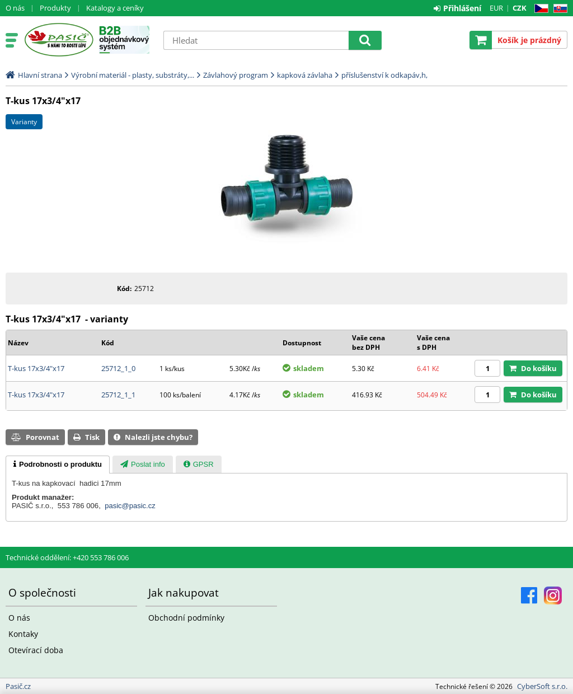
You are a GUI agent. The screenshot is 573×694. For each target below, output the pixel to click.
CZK (520, 8)
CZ (539, 8)
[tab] (58, 464)
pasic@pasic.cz (130, 505)
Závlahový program (235, 75)
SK (558, 8)
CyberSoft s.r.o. (542, 686)
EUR (496, 8)
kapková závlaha (304, 75)
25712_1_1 (118, 395)
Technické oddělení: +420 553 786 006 (67, 557)
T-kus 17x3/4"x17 (36, 368)
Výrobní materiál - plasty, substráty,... (132, 75)
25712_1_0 (118, 368)
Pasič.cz (58, 40)
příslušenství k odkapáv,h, (384, 75)
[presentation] (57, 464)
